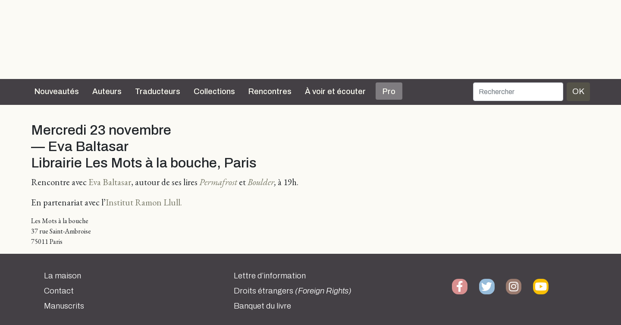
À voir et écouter (335, 91)
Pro (389, 91)
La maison (62, 275)
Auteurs (107, 91)
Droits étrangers (292, 291)
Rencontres (270, 91)
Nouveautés (56, 91)
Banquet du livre (262, 306)
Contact (59, 291)
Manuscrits (64, 306)
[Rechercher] (518, 91)
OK (578, 91)
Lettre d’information (270, 275)
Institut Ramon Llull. (144, 202)
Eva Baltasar (109, 182)
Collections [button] (214, 91)
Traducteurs (157, 91)
